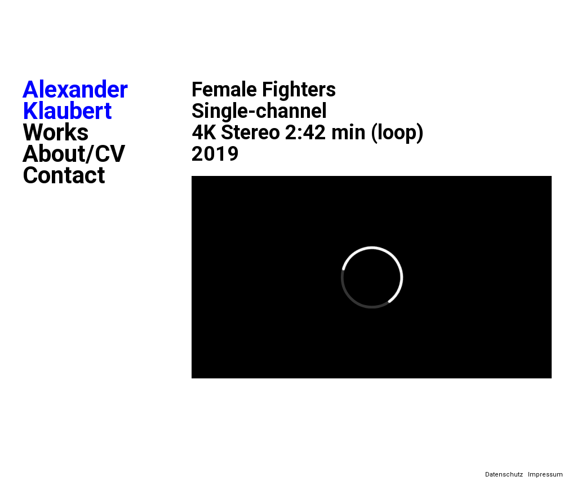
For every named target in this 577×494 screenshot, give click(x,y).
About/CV (74, 154)
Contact (64, 175)
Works (56, 132)
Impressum (545, 474)
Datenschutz (504, 474)
